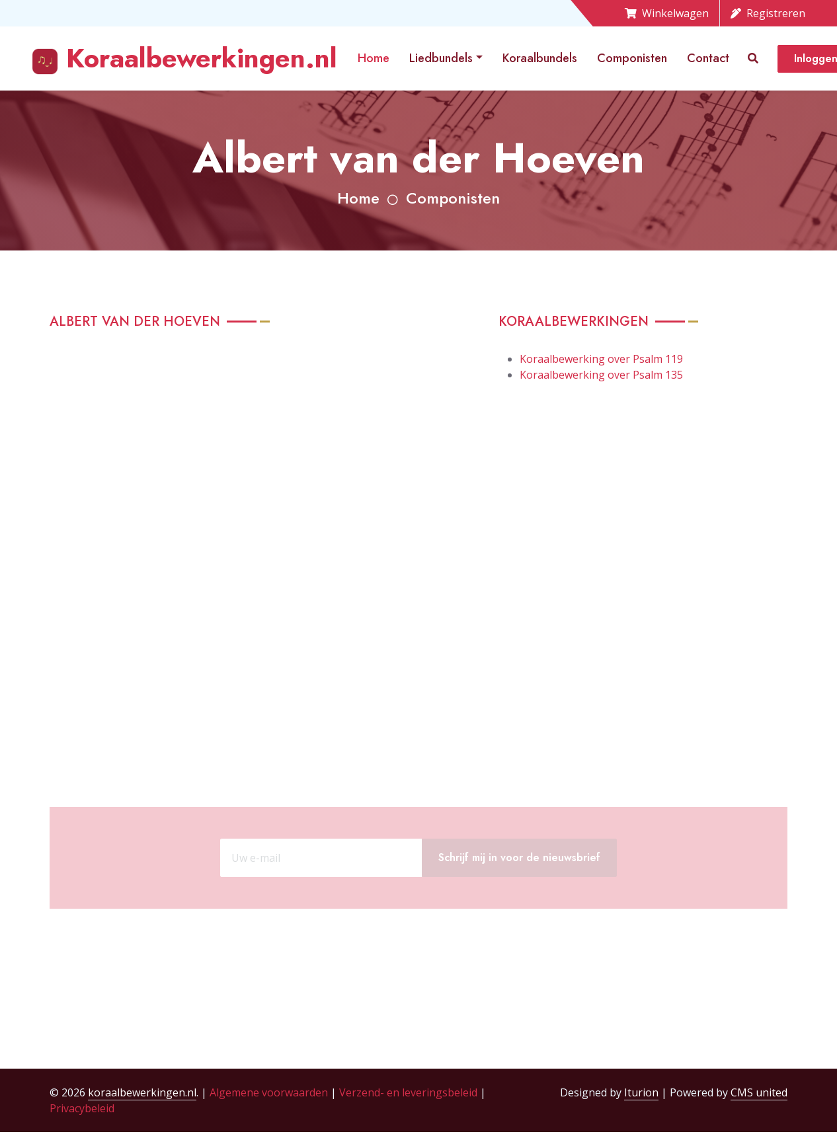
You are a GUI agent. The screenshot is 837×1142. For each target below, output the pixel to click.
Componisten (632, 58)
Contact (708, 58)
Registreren (768, 13)
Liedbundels (441, 58)
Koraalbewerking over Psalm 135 (601, 374)
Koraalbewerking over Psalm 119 (601, 359)
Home (373, 58)
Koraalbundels (539, 58)
